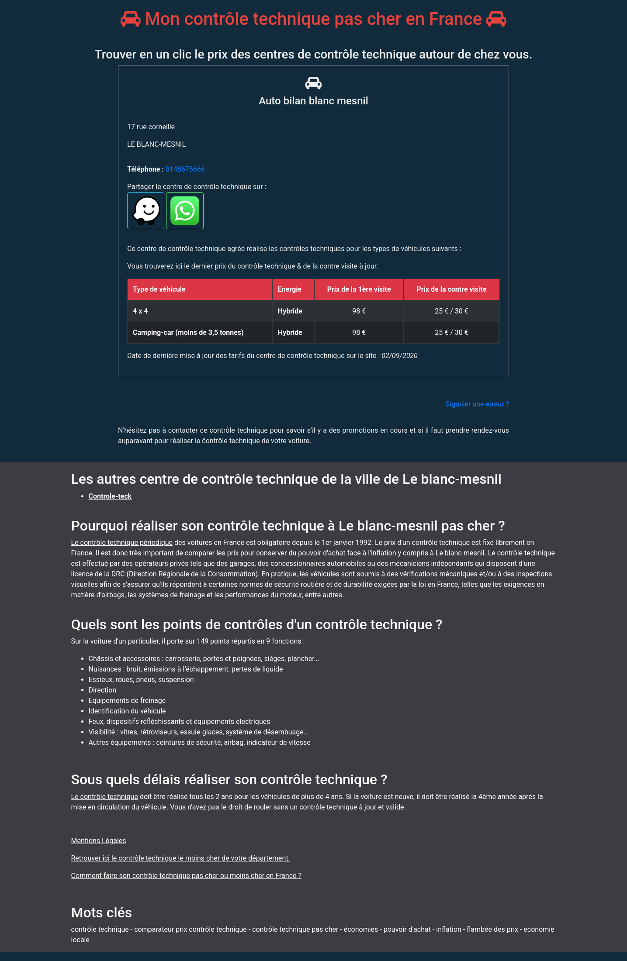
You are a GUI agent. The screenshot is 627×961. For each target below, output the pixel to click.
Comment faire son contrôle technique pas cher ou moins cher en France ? (186, 875)
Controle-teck (110, 496)
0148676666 (185, 169)
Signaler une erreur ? (477, 404)
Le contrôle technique (104, 796)
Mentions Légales (98, 841)
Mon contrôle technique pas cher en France (313, 19)
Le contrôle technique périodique (122, 542)
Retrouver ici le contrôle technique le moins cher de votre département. (180, 858)
